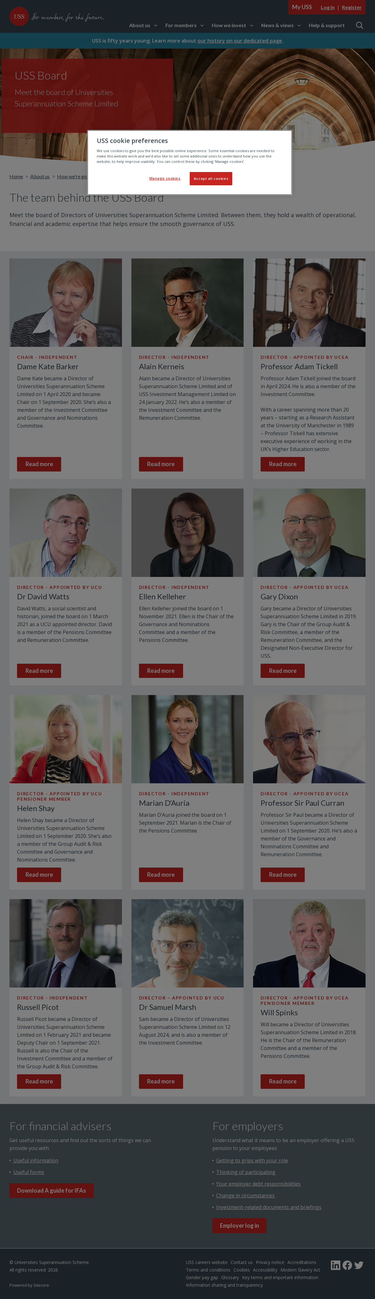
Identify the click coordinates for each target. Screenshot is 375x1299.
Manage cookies (165, 178)
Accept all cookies (211, 178)
